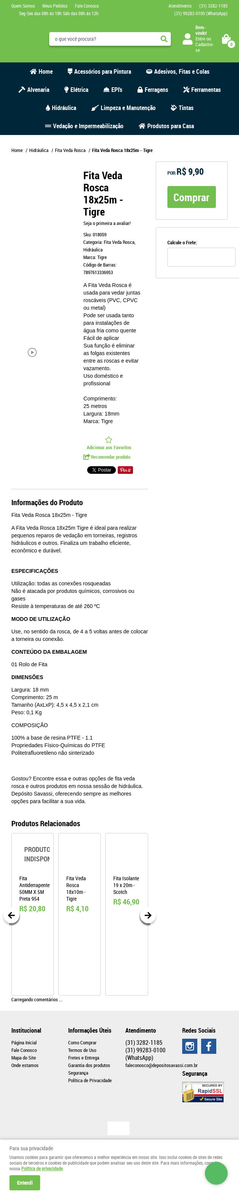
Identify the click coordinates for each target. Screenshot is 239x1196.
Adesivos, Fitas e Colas (181, 71)
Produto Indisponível (33, 854)
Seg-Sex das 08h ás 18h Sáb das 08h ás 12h (58, 13)
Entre (200, 38)
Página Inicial (24, 1042)
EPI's (116, 89)
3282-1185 (213, 6)
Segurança (78, 1072)
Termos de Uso (82, 1050)
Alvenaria (38, 89)
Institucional (26, 1030)
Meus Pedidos (54, 6)
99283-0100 (201, 13)
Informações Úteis (89, 1030)
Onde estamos (25, 1065)
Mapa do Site (23, 1057)
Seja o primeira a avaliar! (107, 223)
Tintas (186, 108)
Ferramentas (206, 89)
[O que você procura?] (164, 39)
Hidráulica (64, 108)
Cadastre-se (204, 47)
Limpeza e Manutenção (128, 108)
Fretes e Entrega (83, 1057)
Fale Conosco (87, 6)
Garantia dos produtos (89, 1065)
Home (46, 71)
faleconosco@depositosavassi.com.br (161, 1065)
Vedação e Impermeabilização (88, 126)
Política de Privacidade (90, 1080)
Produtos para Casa (170, 126)
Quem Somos (23, 6)
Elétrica (79, 89)
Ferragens (156, 89)
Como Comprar (82, 1042)
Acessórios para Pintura (102, 71)
